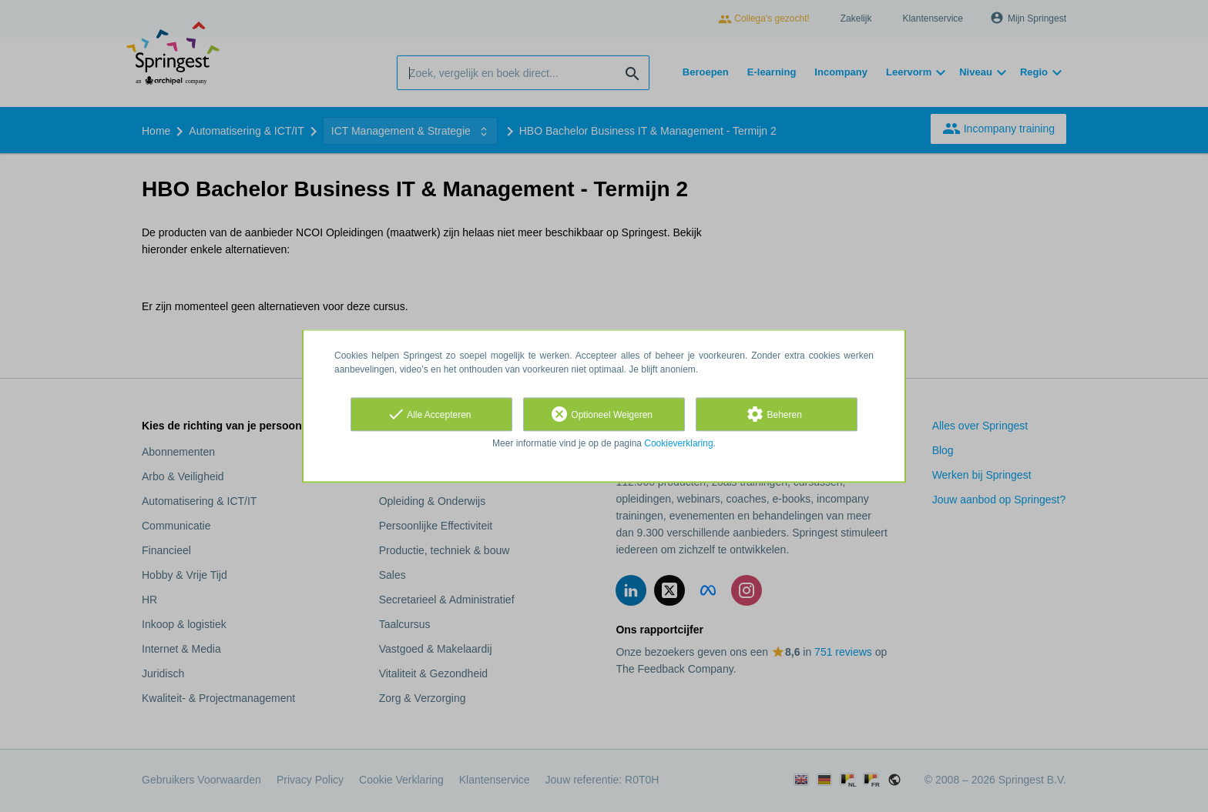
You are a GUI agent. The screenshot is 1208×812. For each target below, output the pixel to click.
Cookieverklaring (678, 443)
